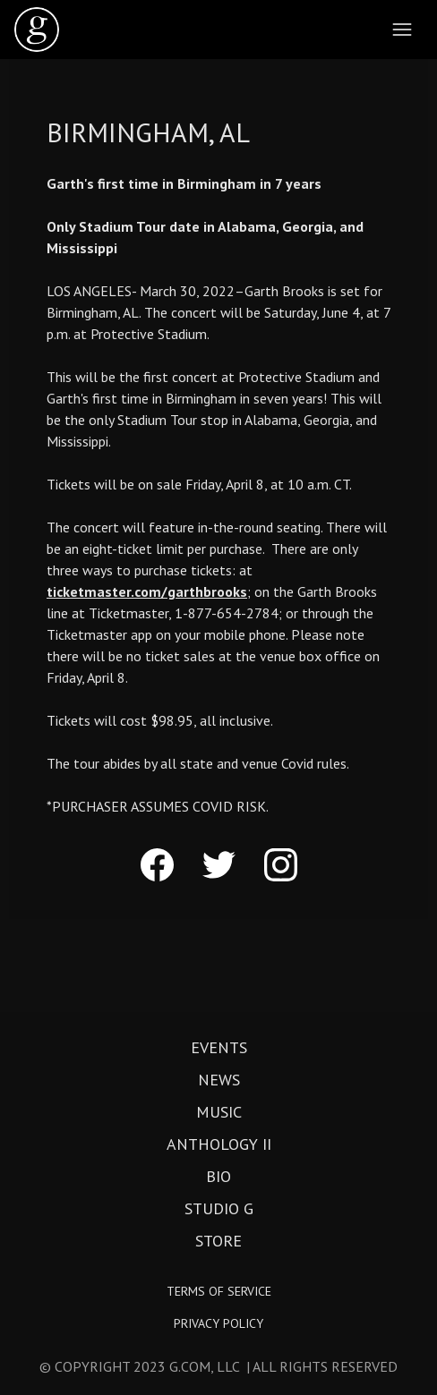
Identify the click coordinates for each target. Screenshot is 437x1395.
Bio (218, 1177)
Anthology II (219, 1144)
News (219, 1080)
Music (219, 1112)
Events (219, 1048)
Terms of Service (219, 1291)
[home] (36, 29)
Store (218, 1241)
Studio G (218, 1209)
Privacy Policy (218, 1323)
